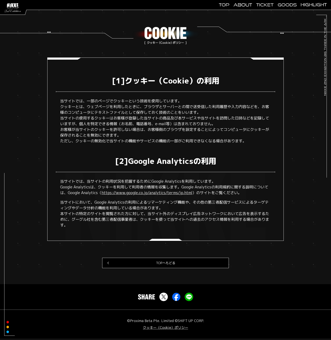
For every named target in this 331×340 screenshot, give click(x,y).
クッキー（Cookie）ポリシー (165, 329)
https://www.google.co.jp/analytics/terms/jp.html (147, 193)
